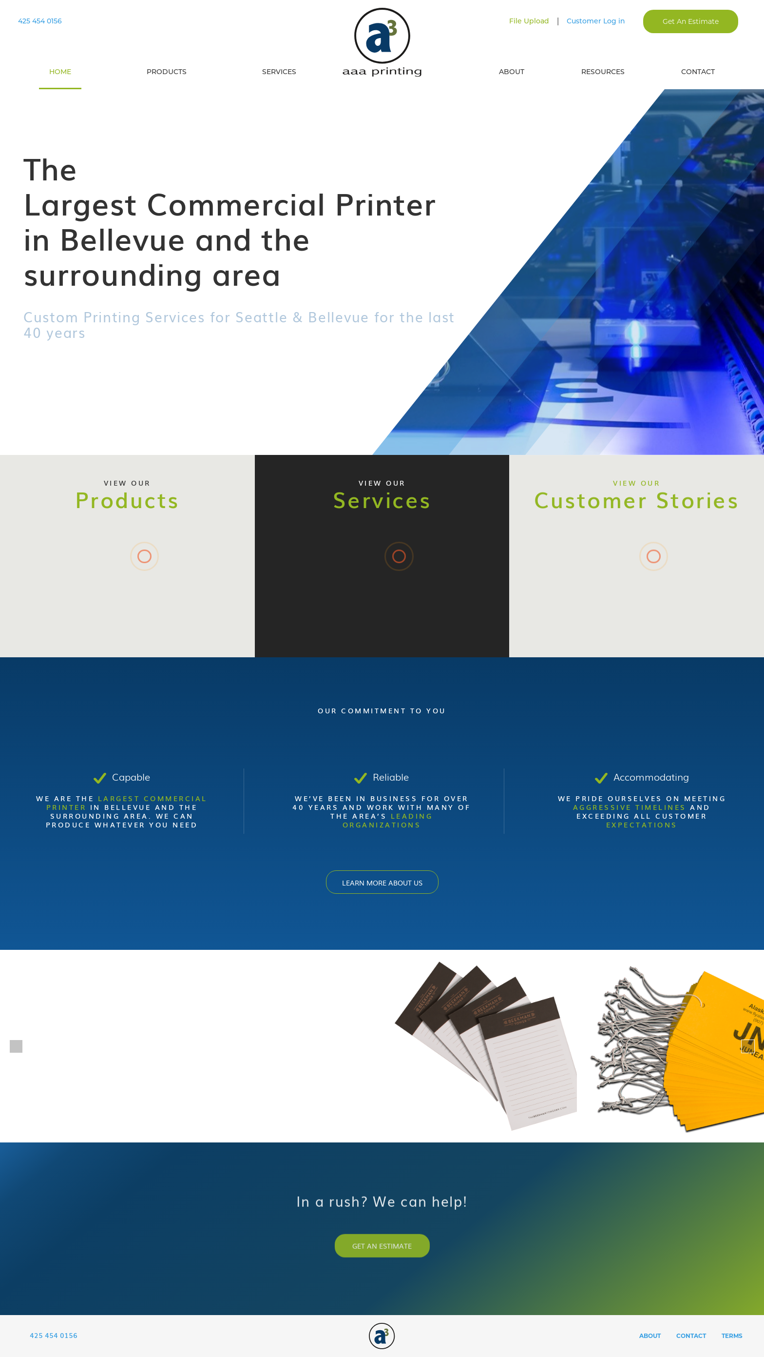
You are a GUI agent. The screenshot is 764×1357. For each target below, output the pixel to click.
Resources (603, 71)
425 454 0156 (40, 21)
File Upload (529, 21)
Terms (732, 1337)
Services (279, 71)
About (511, 71)
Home (60, 71)
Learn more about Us (382, 882)
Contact (698, 71)
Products (167, 71)
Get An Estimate (691, 21)
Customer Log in (596, 21)
